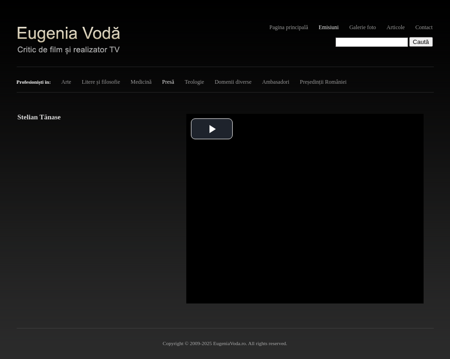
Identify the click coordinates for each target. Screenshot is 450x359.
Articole (396, 27)
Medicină (141, 82)
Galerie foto (362, 27)
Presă (168, 82)
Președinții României (323, 82)
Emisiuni (329, 27)
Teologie (194, 82)
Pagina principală (288, 27)
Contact (423, 27)
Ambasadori (276, 82)
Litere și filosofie (101, 82)
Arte (66, 82)
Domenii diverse (233, 82)
